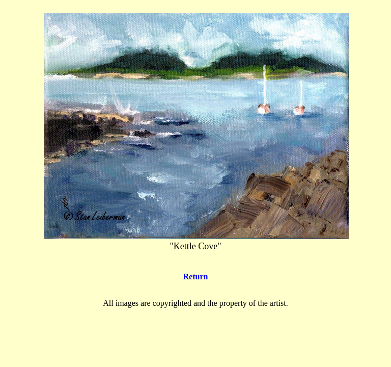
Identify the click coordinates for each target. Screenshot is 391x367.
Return (195, 276)
